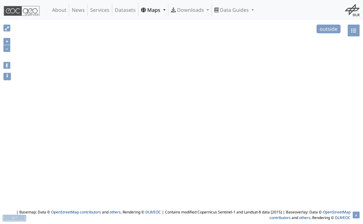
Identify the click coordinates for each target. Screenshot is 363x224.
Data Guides (232, 10)
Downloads (188, 10)
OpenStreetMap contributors (76, 212)
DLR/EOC (153, 212)
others (115, 212)
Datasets (125, 10)
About (59, 10)
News (78, 10)
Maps (151, 10)
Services (99, 10)
